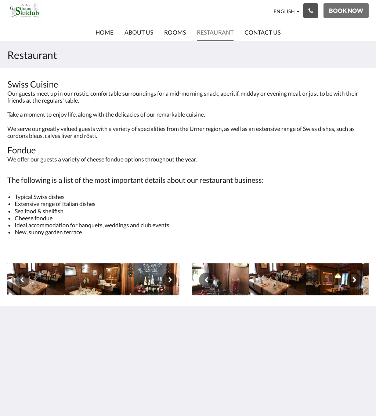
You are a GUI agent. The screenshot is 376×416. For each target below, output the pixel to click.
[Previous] (22, 280)
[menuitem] (104, 32)
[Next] (169, 280)
